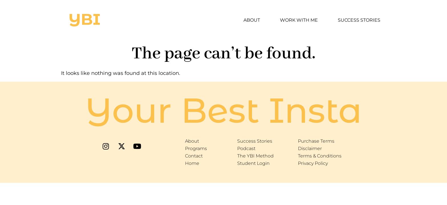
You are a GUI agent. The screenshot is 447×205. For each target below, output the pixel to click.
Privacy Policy (313, 163)
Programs (196, 148)
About (251, 20)
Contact (194, 156)
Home (192, 163)
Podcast (246, 148)
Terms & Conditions (320, 156)
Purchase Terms (316, 141)
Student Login (253, 163)
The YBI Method (255, 156)
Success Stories (359, 20)
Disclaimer (310, 148)
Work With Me (299, 20)
